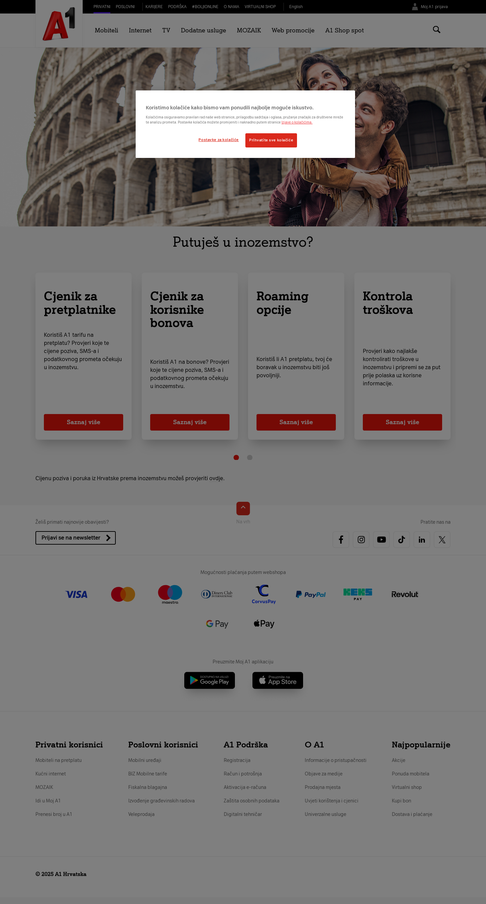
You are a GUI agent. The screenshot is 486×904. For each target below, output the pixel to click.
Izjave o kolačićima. (297, 122)
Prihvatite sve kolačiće (271, 140)
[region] (245, 124)
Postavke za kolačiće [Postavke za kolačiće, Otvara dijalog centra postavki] (218, 139)
